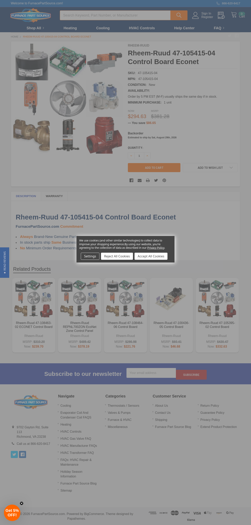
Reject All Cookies (117, 256)
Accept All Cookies (151, 256)
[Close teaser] (22, 503)
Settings (90, 256)
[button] (4, 262)
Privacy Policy (155, 248)
